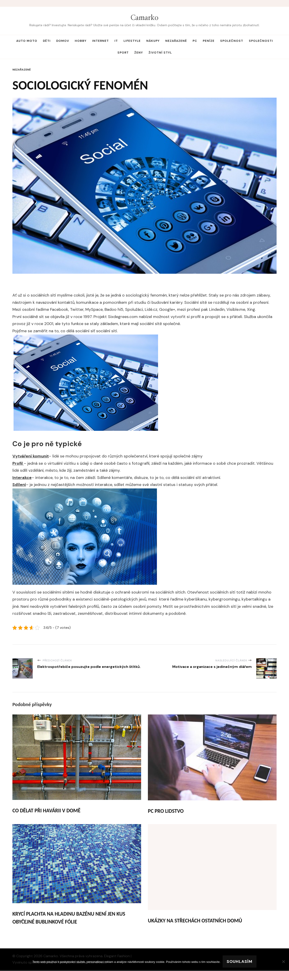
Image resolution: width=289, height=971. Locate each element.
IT (116, 41)
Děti (47, 41)
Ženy (138, 52)
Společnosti (261, 41)
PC (195, 41)
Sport (123, 52)
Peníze (208, 41)
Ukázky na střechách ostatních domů (196, 921)
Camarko (144, 17)
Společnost (231, 41)
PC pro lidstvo (166, 811)
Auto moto (26, 41)
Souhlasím (240, 961)
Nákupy (153, 41)
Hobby (80, 41)
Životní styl (160, 52)
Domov (62, 41)
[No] (283, 961)
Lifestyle (132, 41)
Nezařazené (176, 41)
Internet (100, 41)
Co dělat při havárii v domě (47, 810)
